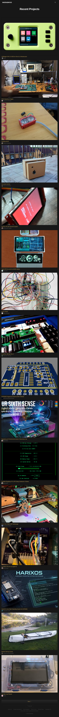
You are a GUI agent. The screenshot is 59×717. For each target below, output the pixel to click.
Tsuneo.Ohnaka (6, 100)
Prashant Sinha (6, 525)
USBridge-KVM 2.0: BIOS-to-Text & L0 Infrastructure (14, 56)
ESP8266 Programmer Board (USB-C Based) (12, 396)
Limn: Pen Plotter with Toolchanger (9, 524)
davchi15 (4, 440)
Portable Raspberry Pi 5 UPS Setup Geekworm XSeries (15, 481)
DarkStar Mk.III (5, 141)
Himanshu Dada (6, 228)
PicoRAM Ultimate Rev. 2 (7, 354)
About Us (10, 709)
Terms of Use (33, 709)
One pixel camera (5, 184)
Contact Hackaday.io (17, 709)
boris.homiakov (6, 185)
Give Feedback (26, 709)
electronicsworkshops (7, 398)
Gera (3, 695)
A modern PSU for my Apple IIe (9, 566)
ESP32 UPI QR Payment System (9, 226)
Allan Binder (5, 313)
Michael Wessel (6, 355)
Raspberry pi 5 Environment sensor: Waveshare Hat (14, 439)
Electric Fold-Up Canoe (7, 651)
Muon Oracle (4, 311)
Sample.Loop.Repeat (6, 694)
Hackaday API (48, 709)
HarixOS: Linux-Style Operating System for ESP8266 (14, 609)
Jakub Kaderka (6, 143)
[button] (55, 2)
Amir (3, 58)
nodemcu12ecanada (7, 653)
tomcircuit (4, 568)
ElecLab (4, 270)
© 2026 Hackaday (29, 713)
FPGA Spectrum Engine (7, 99)
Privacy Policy (41, 709)
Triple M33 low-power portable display (10, 269)
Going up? (29, 706)
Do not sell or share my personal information (29, 710)
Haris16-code (5, 610)
